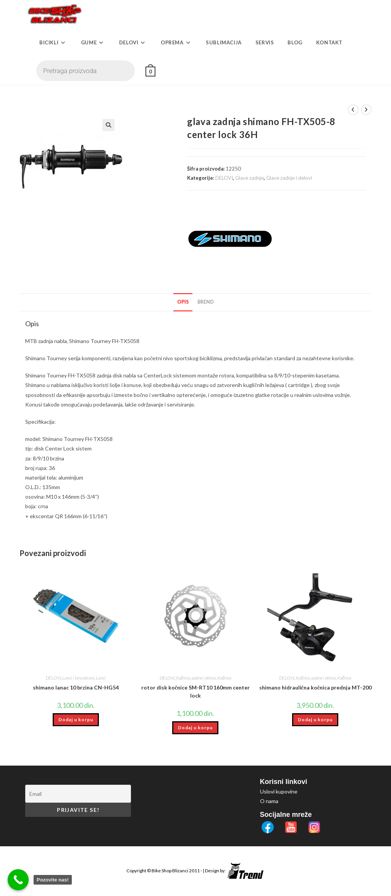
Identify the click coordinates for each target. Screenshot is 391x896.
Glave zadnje (249, 178)
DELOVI (224, 178)
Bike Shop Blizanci (170, 870)
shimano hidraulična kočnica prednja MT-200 (315, 687)
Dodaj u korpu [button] (75, 719)
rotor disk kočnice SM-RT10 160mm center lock (195, 691)
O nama (269, 801)
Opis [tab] (183, 302)
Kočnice (224, 678)
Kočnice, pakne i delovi (196, 678)
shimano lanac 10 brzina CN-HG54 (76, 687)
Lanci (101, 678)
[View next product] (366, 109)
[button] (152, 125)
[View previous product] (353, 109)
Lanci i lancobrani (78, 678)
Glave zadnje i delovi (289, 178)
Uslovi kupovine (278, 791)
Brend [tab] (205, 302)
